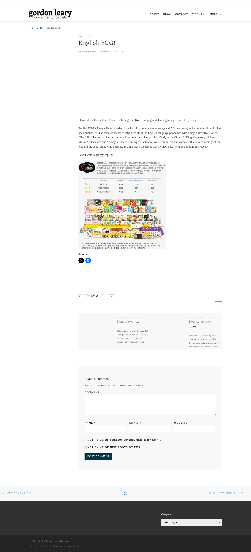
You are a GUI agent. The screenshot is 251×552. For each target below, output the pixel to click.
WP (42, 546)
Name (90, 422)
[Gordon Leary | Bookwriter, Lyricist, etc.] (50, 13)
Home (32, 27)
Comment (93, 392)
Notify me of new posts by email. (116, 447)
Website (181, 422)
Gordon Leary (89, 51)
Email (135, 422)
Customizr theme (72, 546)
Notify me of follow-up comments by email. (125, 440)
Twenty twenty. (128, 322)
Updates (40, 27)
